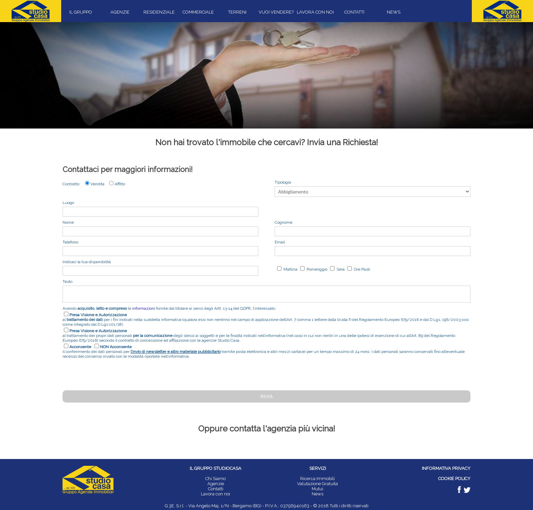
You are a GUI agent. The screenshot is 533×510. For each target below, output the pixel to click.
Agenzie (215, 483)
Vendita (97, 184)
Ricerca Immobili (317, 478)
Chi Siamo (215, 478)
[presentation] (114, 373)
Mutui (317, 488)
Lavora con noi (215, 493)
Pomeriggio (316, 269)
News (317, 493)
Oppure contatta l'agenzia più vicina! (266, 429)
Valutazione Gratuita (317, 483)
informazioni (143, 308)
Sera (340, 269)
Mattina (289, 269)
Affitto (120, 184)
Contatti (215, 488)
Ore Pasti (361, 269)
